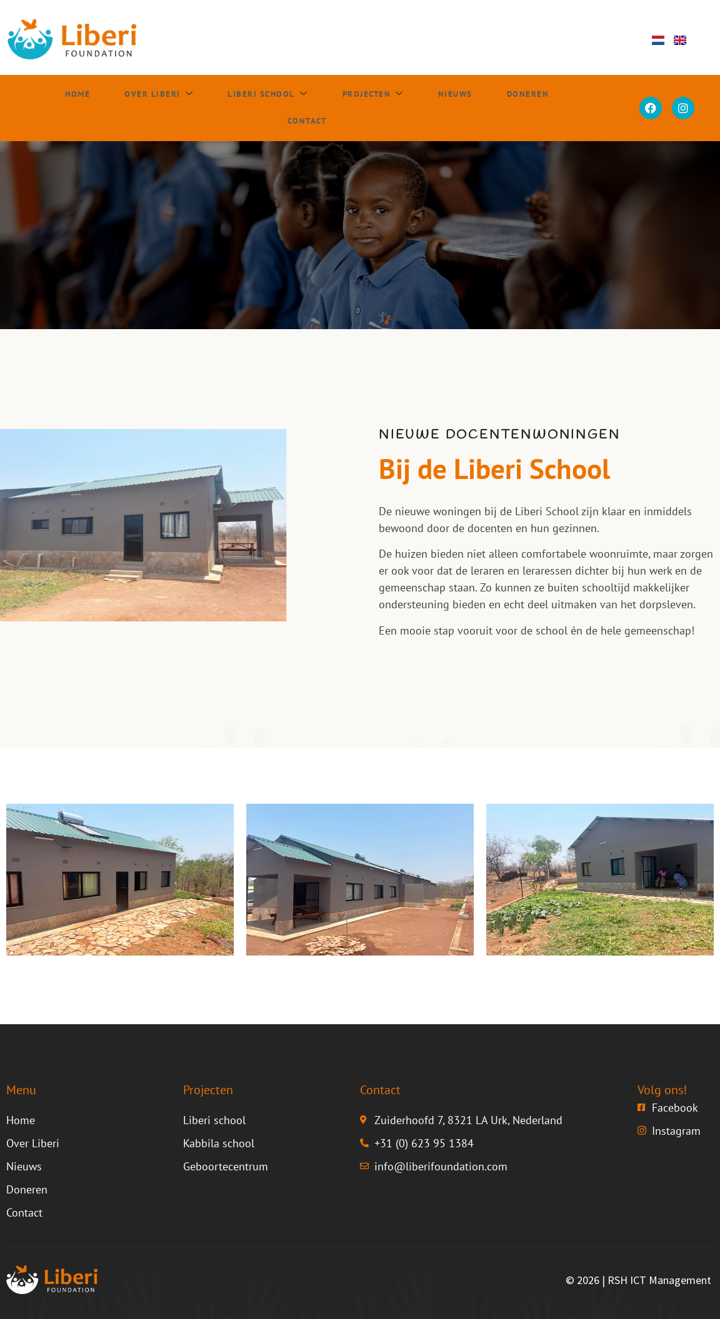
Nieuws (409, 108)
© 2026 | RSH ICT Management (638, 1280)
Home (35, 108)
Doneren (479, 108)
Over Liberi (113, 108)
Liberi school (223, 108)
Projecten (329, 108)
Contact (552, 108)
